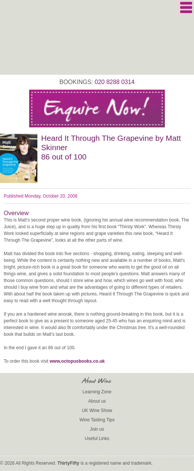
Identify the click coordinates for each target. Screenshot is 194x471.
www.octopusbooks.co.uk (77, 361)
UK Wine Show (97, 410)
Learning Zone (97, 391)
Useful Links (97, 438)
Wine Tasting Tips (97, 419)
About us (97, 401)
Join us (97, 429)
